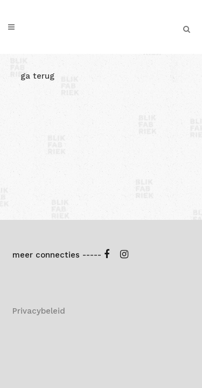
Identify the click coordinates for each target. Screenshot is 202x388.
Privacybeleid (38, 190)
